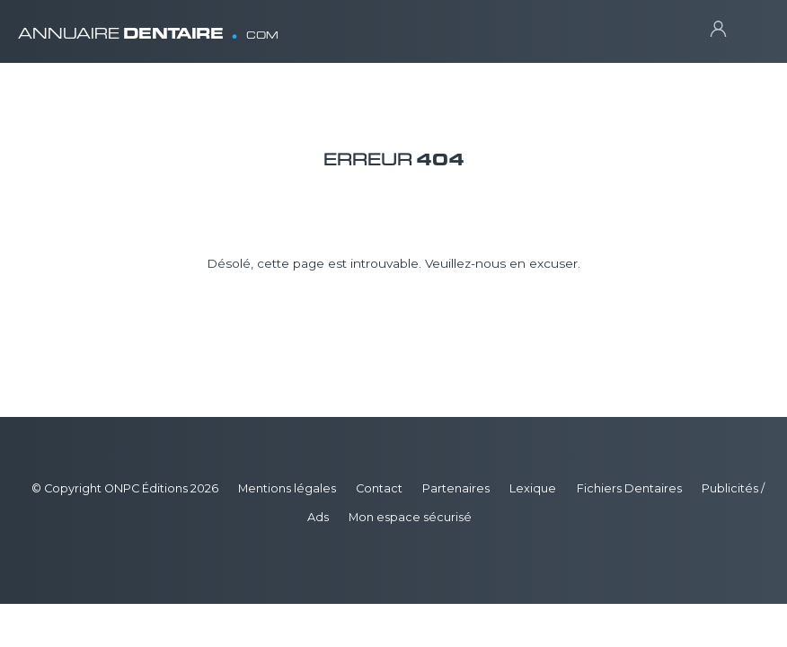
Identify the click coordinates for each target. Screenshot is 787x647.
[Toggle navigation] (752, 27)
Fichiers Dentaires (629, 488)
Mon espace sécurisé (410, 517)
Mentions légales (287, 488)
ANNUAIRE (148, 26)
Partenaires (456, 488)
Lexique (532, 488)
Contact (379, 488)
